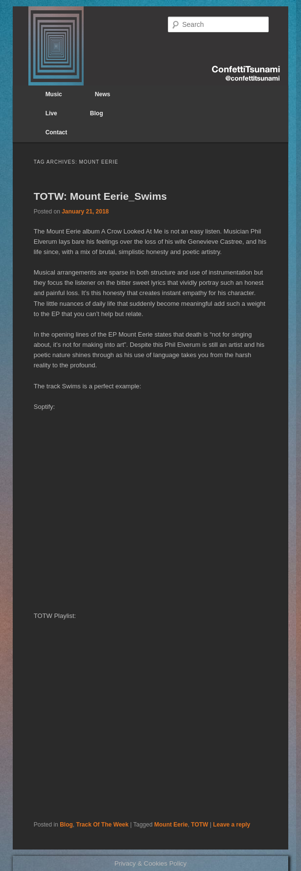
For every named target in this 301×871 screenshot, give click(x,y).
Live (51, 113)
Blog (96, 113)
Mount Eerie (171, 824)
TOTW (199, 824)
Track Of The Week (102, 824)
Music (54, 94)
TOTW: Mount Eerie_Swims (100, 196)
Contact (57, 132)
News (102, 94)
